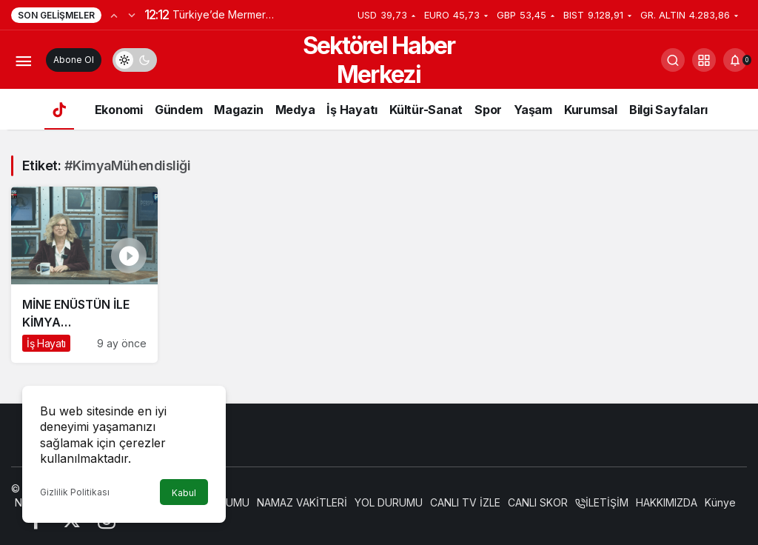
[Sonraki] (132, 15)
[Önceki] (114, 15)
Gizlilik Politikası (75, 492)
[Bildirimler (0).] (735, 60)
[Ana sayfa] (59, 109)
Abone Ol (73, 59)
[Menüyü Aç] (23, 60)
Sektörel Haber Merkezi (379, 60)
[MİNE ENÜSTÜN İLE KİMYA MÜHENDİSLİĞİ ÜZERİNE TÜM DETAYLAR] (84, 275)
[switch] (135, 60)
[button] (704, 60)
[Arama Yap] (673, 60)
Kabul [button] (184, 492)
